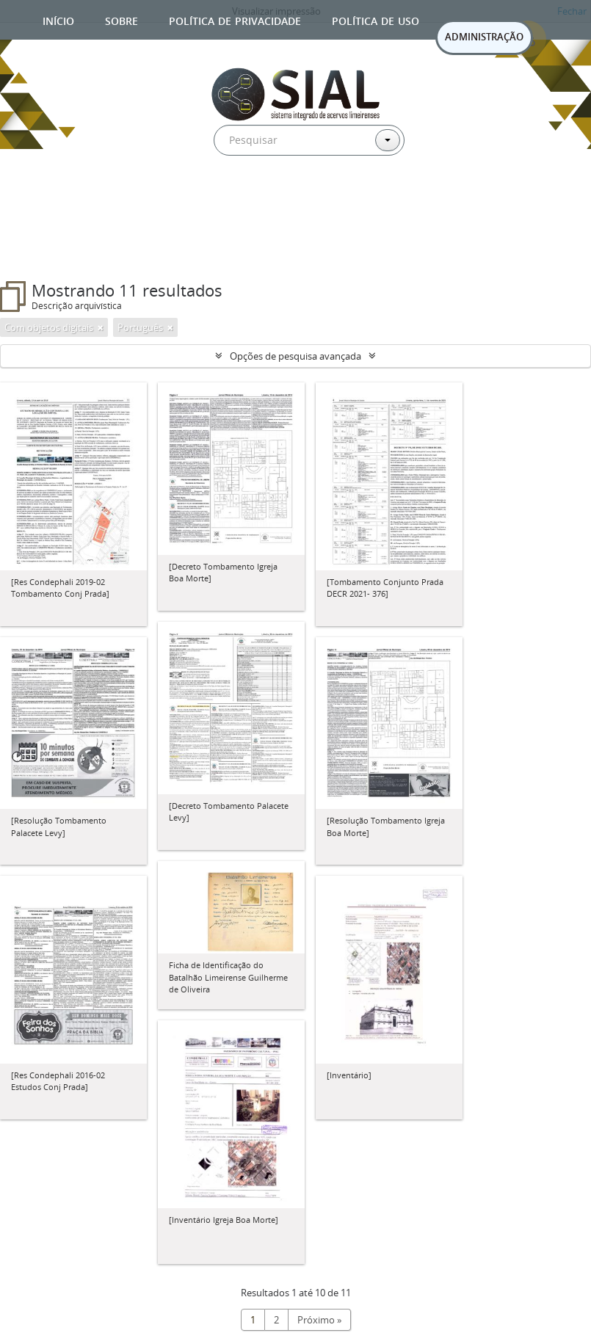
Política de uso (375, 19)
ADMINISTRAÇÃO (484, 36)
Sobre (121, 19)
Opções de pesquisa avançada (295, 356)
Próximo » (319, 1319)
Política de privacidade (235, 19)
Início (58, 19)
